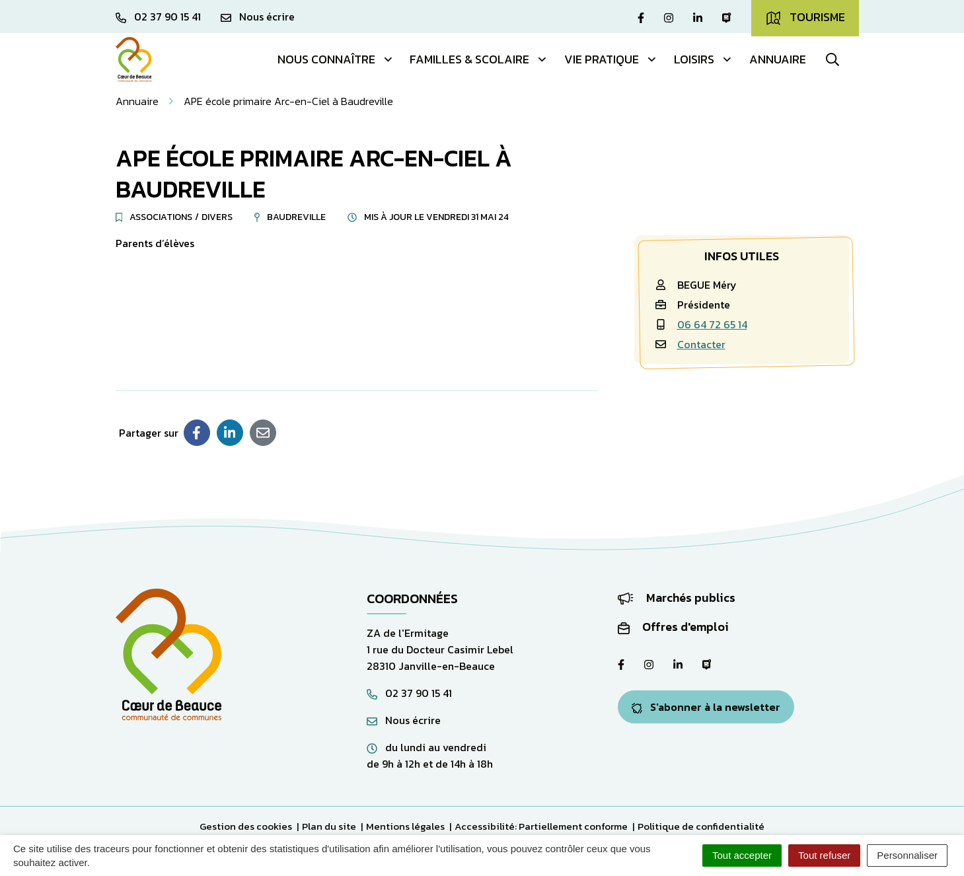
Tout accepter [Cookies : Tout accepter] (742, 855)
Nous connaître (336, 59)
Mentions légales (405, 826)
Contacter (701, 344)
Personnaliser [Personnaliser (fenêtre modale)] (907, 855)
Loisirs (703, 59)
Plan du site (329, 826)
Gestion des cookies (246, 826)
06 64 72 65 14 (712, 324)
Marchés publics (676, 597)
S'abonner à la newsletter (706, 707)
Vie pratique (610, 59)
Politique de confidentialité (701, 826)
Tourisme (805, 17)
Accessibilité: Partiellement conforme (541, 826)
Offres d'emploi (673, 627)
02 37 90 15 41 (409, 693)
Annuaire (777, 59)
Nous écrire (404, 720)
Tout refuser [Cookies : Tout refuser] (824, 855)
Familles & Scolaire (479, 59)
